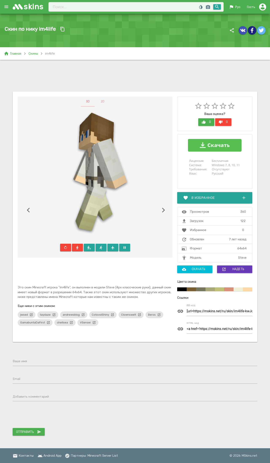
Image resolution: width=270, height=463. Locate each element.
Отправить (28, 432)
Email (16, 379)
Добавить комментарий (31, 396)
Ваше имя (20, 361)
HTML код (193, 323)
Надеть (233, 269)
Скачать (193, 269)
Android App (50, 456)
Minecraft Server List (102, 456)
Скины (33, 53)
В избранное (214, 197)
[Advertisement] (135, 75)
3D (88, 101)
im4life (50, 53)
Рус (234, 7)
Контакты (23, 456)
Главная (12, 53)
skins (34, 6)
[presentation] (45, 415)
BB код (191, 305)
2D (102, 101)
